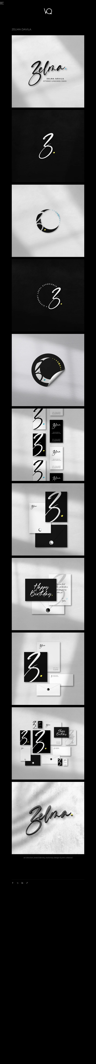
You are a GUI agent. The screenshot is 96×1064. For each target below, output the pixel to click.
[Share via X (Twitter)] (17, 883)
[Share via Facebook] (13, 883)
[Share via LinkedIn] (22, 883)
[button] (2, 3)
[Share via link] (27, 883)
